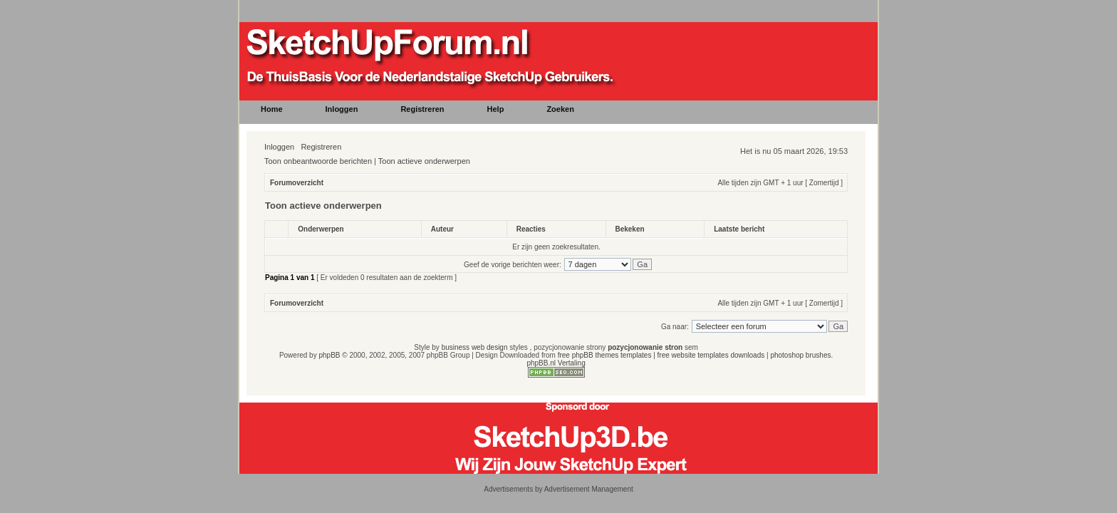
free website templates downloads (711, 355)
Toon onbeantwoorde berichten (318, 161)
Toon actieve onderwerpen (424, 161)
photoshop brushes (800, 355)
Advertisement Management (588, 489)
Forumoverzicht (296, 183)
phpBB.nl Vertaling (555, 363)
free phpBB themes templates (605, 355)
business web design (475, 347)
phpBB (329, 355)
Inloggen (279, 146)
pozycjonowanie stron (645, 347)
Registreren (321, 146)
